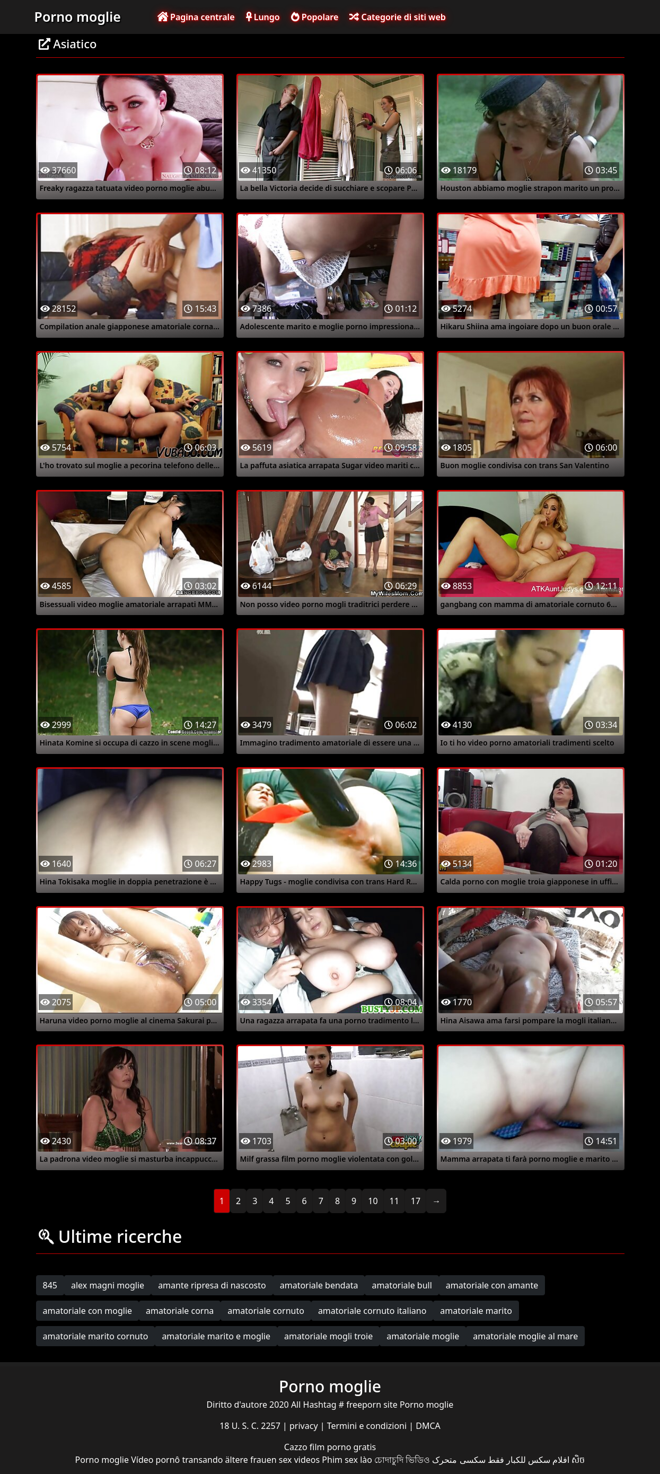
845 (50, 1285)
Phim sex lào (347, 1460)
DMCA (428, 1426)
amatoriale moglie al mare (525, 1336)
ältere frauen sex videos (272, 1460)
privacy (304, 1426)
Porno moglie (77, 16)
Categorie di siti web (397, 17)
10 (372, 1201)
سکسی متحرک (458, 1460)
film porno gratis (343, 1447)
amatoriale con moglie (88, 1311)
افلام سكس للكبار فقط (528, 1460)
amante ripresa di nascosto (212, 1285)
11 (394, 1201)
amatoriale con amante (492, 1285)
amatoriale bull (402, 1285)
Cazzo (297, 1447)
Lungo (263, 17)
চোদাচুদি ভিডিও (402, 1460)
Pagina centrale (196, 17)
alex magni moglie (107, 1285)
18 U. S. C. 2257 (251, 1426)
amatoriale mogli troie (328, 1336)
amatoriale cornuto (265, 1311)
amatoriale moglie (422, 1336)
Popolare (315, 17)
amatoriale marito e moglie (216, 1336)
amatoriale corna (180, 1311)
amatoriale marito (476, 1311)
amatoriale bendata (319, 1285)
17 (415, 1201)
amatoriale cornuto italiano (372, 1311)
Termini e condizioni (368, 1426)
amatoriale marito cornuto (95, 1336)
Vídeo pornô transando (177, 1460)
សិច (578, 1460)
